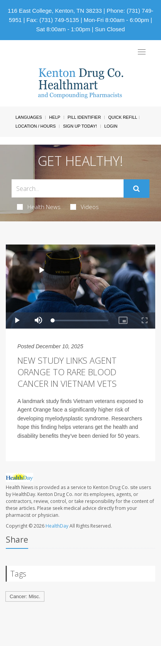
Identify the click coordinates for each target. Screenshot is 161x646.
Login (110, 126)
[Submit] (136, 188)
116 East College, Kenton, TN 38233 (55, 10)
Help (54, 117)
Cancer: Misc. (25, 596)
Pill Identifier (84, 117)
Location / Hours (35, 126)
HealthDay (57, 526)
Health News (39, 207)
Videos (84, 207)
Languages (28, 117)
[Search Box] (68, 188)
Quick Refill (122, 117)
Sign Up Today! (80, 126)
